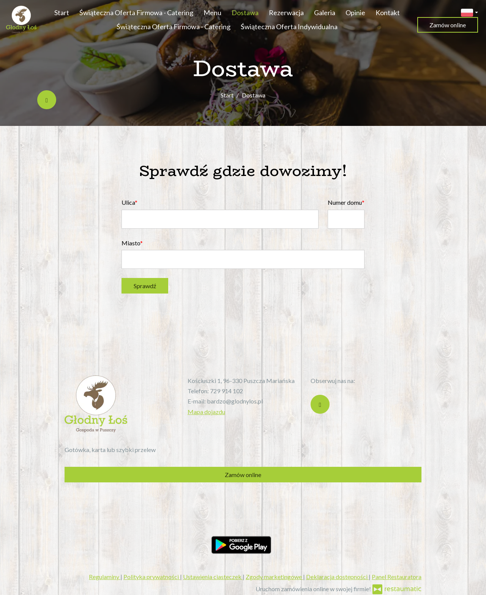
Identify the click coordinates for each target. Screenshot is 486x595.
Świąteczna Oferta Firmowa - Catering (136, 12)
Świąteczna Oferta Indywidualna (289, 26)
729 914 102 (226, 390)
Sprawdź (145, 285)
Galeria (324, 12)
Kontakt (388, 12)
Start (61, 12)
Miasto (131, 242)
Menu (212, 12)
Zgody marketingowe (274, 576)
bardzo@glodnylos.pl (235, 401)
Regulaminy (104, 576)
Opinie (355, 12)
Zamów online (447, 24)
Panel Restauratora (396, 576)
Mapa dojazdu (206, 411)
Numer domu (345, 202)
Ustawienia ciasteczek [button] (213, 576)
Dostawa (245, 12)
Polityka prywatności (151, 576)
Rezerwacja (286, 12)
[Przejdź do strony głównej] (21, 19)
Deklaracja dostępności (337, 576)
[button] (469, 11)
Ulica (128, 202)
